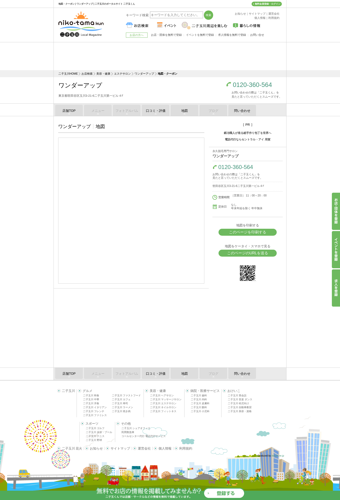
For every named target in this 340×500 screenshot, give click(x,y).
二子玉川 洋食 (91, 403)
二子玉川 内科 (199, 399)
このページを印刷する (247, 232)
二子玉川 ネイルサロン (163, 407)
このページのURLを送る (247, 253)
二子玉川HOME (68, 73)
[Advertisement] (170, 56)
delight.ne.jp (278, 455)
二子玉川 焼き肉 (121, 411)
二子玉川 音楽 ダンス (240, 399)
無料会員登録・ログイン (267, 4)
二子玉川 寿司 (120, 403)
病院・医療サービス (205, 391)
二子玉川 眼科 (199, 407)
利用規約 (185, 448)
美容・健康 (103, 73)
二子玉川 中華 (91, 399)
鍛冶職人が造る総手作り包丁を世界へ (247, 133)
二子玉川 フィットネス (163, 411)
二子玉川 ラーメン (122, 407)
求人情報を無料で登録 (232, 34)
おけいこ (233, 391)
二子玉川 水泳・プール (99, 432)
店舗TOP (69, 111)
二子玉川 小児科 (200, 411)
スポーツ (91, 423)
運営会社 (144, 448)
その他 (126, 423)
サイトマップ (120, 448)
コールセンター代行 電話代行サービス (143, 436)
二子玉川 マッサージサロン (166, 399)
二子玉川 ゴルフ (95, 428)
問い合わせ (242, 111)
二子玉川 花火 (72, 448)
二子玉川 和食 (91, 395)
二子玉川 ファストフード (126, 395)
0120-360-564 (252, 85)
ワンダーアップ (144, 73)
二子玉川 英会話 (237, 395)
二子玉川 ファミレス (95, 415)
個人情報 (165, 448)
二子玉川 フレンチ (93, 411)
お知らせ (96, 448)
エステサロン (122, 73)
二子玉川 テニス (95, 436)
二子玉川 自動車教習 (240, 407)
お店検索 (87, 73)
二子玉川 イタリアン (95, 407)
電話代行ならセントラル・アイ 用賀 (247, 139)
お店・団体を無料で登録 (166, 34)
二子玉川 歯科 (199, 395)
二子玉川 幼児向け (238, 403)
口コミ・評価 (155, 111)
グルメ (87, 391)
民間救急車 (127, 432)
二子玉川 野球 (94, 440)
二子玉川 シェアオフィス (135, 428)
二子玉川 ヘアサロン (162, 395)
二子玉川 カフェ (121, 399)
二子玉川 (68, 391)
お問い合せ (257, 34)
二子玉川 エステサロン (163, 403)
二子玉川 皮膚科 (200, 403)
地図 (184, 111)
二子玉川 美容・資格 (240, 411)
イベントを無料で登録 (200, 34)
